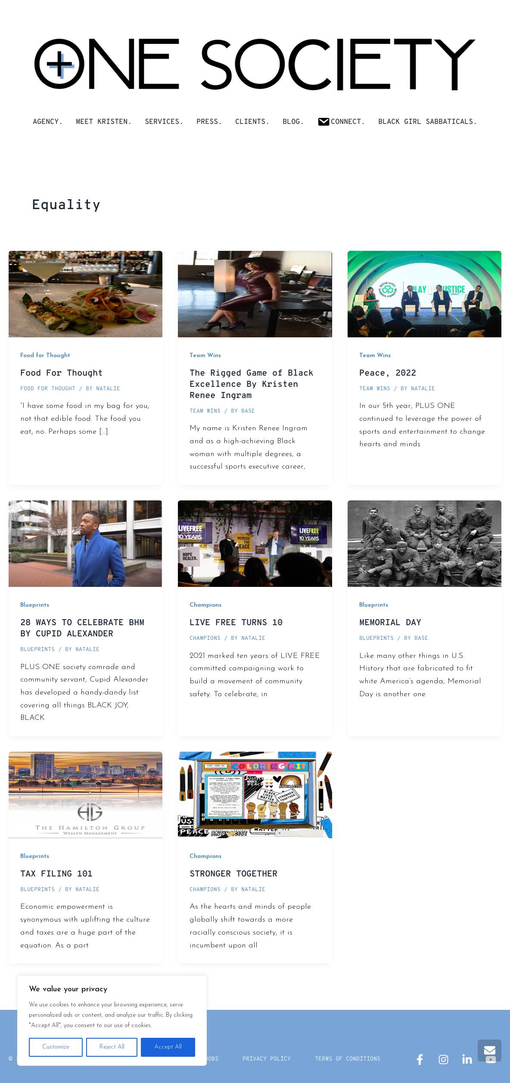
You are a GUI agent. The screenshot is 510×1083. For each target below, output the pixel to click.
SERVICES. (164, 122)
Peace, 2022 (387, 373)
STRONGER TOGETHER (233, 874)
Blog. (293, 122)
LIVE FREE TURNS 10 (236, 623)
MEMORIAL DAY (390, 623)
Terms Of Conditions (352, 1059)
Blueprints (34, 605)
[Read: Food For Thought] (85, 294)
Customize (55, 1047)
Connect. (341, 121)
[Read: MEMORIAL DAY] (424, 543)
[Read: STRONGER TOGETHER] (255, 794)
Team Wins (205, 355)
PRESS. (209, 122)
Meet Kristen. (104, 122)
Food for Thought (45, 355)
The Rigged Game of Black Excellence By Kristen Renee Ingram (252, 384)
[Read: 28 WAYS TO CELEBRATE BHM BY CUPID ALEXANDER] (85, 543)
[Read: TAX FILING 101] (85, 794)
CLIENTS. (252, 122)
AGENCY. (48, 122)
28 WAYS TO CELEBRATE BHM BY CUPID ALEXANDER (82, 628)
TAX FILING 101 (56, 874)
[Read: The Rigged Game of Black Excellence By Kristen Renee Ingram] (255, 294)
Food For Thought (61, 373)
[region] (112, 1020)
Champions (205, 605)
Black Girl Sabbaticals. (427, 122)
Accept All (168, 1047)
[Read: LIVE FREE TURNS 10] (255, 543)
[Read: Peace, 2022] (424, 294)
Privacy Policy (263, 1059)
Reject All (112, 1047)
